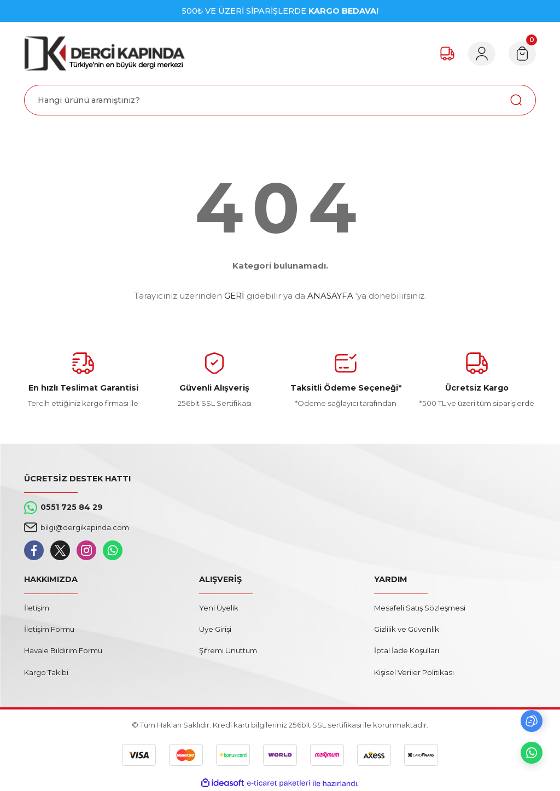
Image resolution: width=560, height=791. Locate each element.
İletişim (36, 607)
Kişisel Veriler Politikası (414, 672)
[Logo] (104, 53)
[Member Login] (480, 54)
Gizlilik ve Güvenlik (406, 629)
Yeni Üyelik (218, 607)
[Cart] (522, 54)
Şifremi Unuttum (228, 650)
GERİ (234, 295)
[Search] (280, 100)
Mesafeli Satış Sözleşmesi (419, 607)
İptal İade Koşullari (406, 650)
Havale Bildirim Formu (63, 650)
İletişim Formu (49, 629)
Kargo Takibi (46, 672)
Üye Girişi (215, 629)
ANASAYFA (330, 295)
